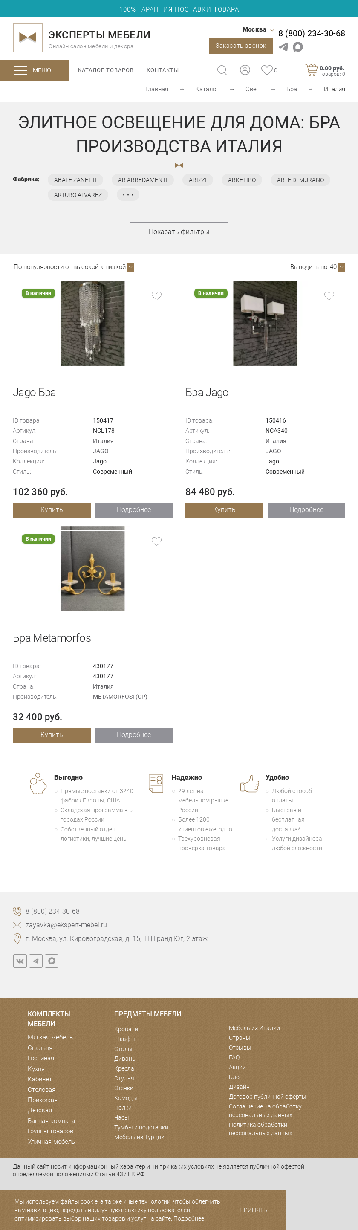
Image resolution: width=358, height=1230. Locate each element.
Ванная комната (51, 1121)
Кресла (124, 1068)
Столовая (41, 1090)
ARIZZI (198, 180)
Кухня (36, 1069)
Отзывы (240, 1047)
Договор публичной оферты (267, 1096)
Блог (235, 1077)
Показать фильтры (179, 232)
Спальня (40, 1048)
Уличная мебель (51, 1142)
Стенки (123, 1088)
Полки (123, 1107)
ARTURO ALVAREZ (78, 194)
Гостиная (41, 1058)
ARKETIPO (242, 180)
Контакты (163, 70)
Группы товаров (50, 1131)
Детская (40, 1110)
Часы (121, 1117)
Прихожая (43, 1100)
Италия (103, 440)
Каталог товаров (106, 70)
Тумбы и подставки (141, 1127)
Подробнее (134, 510)
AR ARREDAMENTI (142, 180)
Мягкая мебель (50, 1037)
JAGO (101, 451)
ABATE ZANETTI (75, 180)
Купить (51, 510)
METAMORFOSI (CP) (120, 696)
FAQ (234, 1057)
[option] (93, 323)
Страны (240, 1037)
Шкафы (124, 1039)
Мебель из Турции (139, 1137)
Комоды (125, 1097)
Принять (253, 1210)
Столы (123, 1048)
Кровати (126, 1029)
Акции (237, 1067)
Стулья (124, 1078)
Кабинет (40, 1079)
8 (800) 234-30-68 (311, 33)
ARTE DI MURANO (300, 180)
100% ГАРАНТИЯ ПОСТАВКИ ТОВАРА (179, 9)
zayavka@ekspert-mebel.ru (66, 925)
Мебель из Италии (254, 1028)
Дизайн (239, 1086)
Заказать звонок (241, 45)
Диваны (125, 1058)
